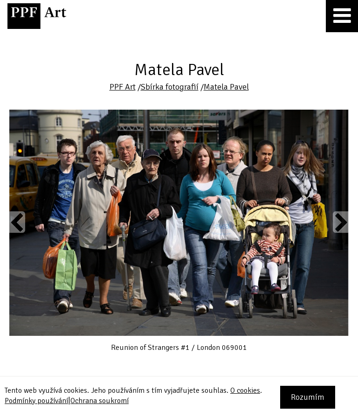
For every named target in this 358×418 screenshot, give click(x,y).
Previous (17, 222)
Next (340, 222)
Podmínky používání (36, 400)
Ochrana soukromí (99, 400)
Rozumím (307, 397)
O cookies (245, 390)
